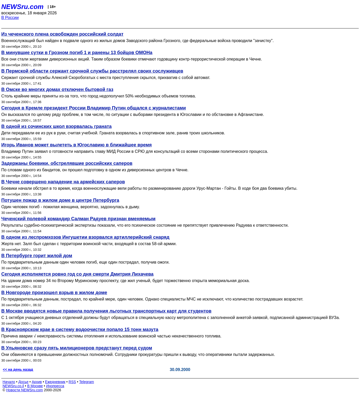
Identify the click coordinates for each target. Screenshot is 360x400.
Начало (9, 382)
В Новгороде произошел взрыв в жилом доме (54, 292)
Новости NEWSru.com (24, 390)
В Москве (35, 386)
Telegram (86, 382)
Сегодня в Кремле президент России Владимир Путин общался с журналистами (93, 108)
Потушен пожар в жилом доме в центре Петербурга (60, 200)
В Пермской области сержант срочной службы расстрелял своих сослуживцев (92, 71)
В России (10, 17)
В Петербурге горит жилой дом (36, 255)
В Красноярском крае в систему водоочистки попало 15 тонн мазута (79, 329)
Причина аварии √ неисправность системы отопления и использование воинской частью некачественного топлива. (111, 336)
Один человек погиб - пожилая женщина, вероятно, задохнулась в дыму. (70, 207)
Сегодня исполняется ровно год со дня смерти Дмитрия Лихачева (77, 274)
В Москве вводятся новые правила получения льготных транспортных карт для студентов (106, 311)
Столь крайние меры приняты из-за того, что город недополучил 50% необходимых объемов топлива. (98, 96)
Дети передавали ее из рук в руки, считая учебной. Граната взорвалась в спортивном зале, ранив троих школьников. (113, 133)
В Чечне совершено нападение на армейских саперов (63, 181)
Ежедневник (55, 382)
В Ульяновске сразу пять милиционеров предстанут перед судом (76, 348)
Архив (37, 382)
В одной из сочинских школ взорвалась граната (56, 126)
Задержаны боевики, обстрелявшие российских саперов (66, 163)
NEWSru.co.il (13, 386)
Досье (23, 382)
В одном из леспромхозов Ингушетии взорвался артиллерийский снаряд (85, 237)
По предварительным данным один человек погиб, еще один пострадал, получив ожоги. (85, 262)
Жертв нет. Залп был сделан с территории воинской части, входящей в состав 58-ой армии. (89, 244)
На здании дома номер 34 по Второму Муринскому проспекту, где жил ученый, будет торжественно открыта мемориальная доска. (125, 280)
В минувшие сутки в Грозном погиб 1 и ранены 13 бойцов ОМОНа (76, 52)
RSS (72, 382)
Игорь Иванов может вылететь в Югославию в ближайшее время (76, 144)
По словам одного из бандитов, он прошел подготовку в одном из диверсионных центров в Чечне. (95, 170)
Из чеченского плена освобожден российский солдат (62, 34)
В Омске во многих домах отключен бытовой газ (57, 89)
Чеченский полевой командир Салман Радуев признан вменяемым (78, 218)
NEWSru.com (22, 7)
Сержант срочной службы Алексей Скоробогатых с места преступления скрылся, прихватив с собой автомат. (105, 77)
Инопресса (55, 386)
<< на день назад (18, 369)
